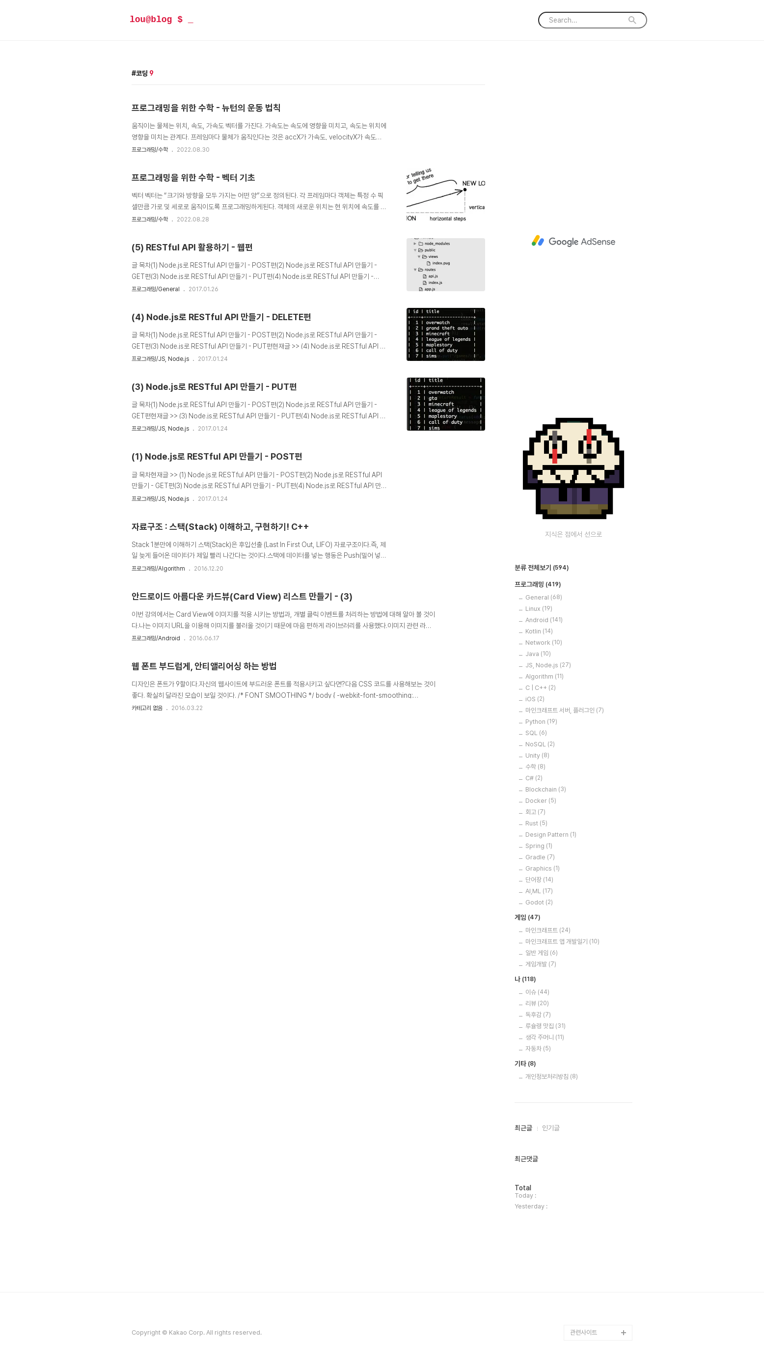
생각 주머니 (544, 1037)
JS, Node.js (548, 665)
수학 (535, 766)
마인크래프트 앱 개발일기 (562, 941)
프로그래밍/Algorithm (158, 568)
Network (543, 642)
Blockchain (545, 789)
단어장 (539, 879)
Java (538, 654)
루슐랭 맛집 (545, 1026)
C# (534, 778)
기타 (525, 1064)
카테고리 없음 (147, 708)
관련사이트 (583, 1332)
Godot (539, 902)
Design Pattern (550, 834)
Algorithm (544, 676)
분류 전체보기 (542, 568)
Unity (537, 755)
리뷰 (537, 1003)
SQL (536, 733)
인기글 (551, 1128)
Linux (538, 608)
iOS (535, 699)
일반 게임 (541, 953)
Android (544, 620)
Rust (536, 823)
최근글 (523, 1128)
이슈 (537, 992)
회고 (535, 812)
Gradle (540, 857)
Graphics (542, 868)
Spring (538, 846)
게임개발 (540, 964)
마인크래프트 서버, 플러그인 (564, 710)
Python (541, 721)
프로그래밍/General (156, 289)
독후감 (538, 1014)
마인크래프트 (548, 930)
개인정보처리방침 (551, 1076)
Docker (540, 800)
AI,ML (539, 891)
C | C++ (540, 687)
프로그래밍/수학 (150, 149)
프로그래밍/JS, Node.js (160, 359)
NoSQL (540, 744)
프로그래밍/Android (156, 638)
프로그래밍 (538, 585)
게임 (528, 918)
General (543, 597)
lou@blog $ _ (161, 20)
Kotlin (539, 631)
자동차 (538, 1048)
